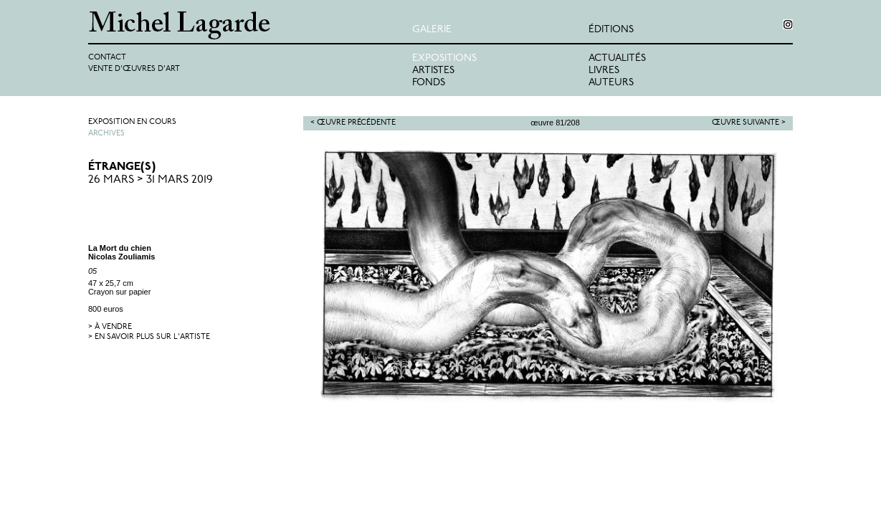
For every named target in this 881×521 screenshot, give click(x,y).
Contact (107, 58)
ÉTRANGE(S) (122, 167)
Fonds (428, 82)
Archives (106, 134)
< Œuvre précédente (353, 123)
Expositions (444, 58)
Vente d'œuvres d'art (134, 69)
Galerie (432, 29)
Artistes (433, 70)
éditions (611, 29)
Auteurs (611, 82)
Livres (604, 70)
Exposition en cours (132, 122)
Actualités (617, 58)
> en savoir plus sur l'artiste (149, 337)
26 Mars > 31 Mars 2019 (150, 180)
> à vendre (110, 327)
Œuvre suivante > (749, 123)
